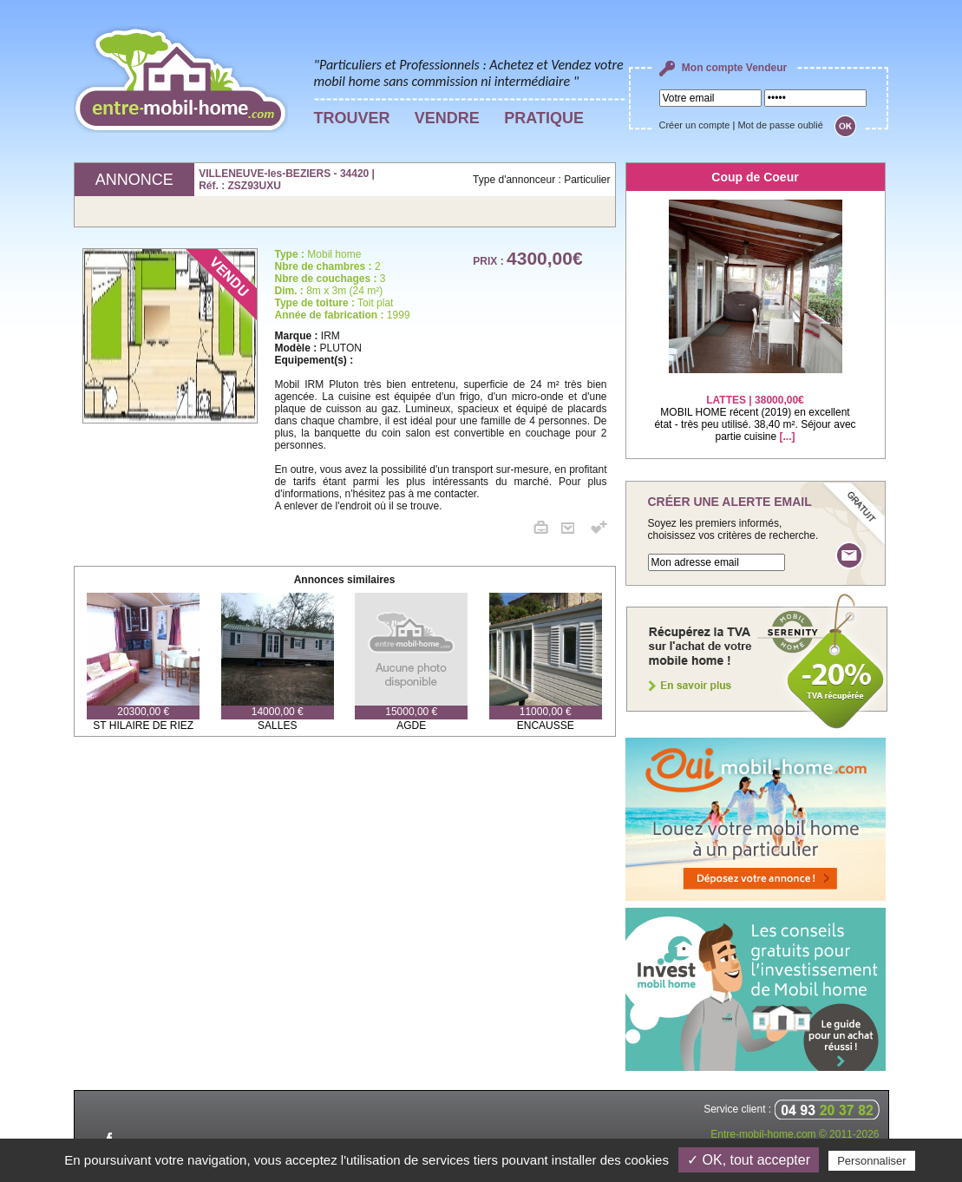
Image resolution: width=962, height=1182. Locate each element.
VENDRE (447, 118)
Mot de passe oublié (779, 125)
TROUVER (352, 118)
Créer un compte (694, 125)
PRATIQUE (544, 118)
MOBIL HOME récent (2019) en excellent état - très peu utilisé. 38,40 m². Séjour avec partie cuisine (754, 407)
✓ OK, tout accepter (748, 1159)
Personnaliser (871, 1160)
